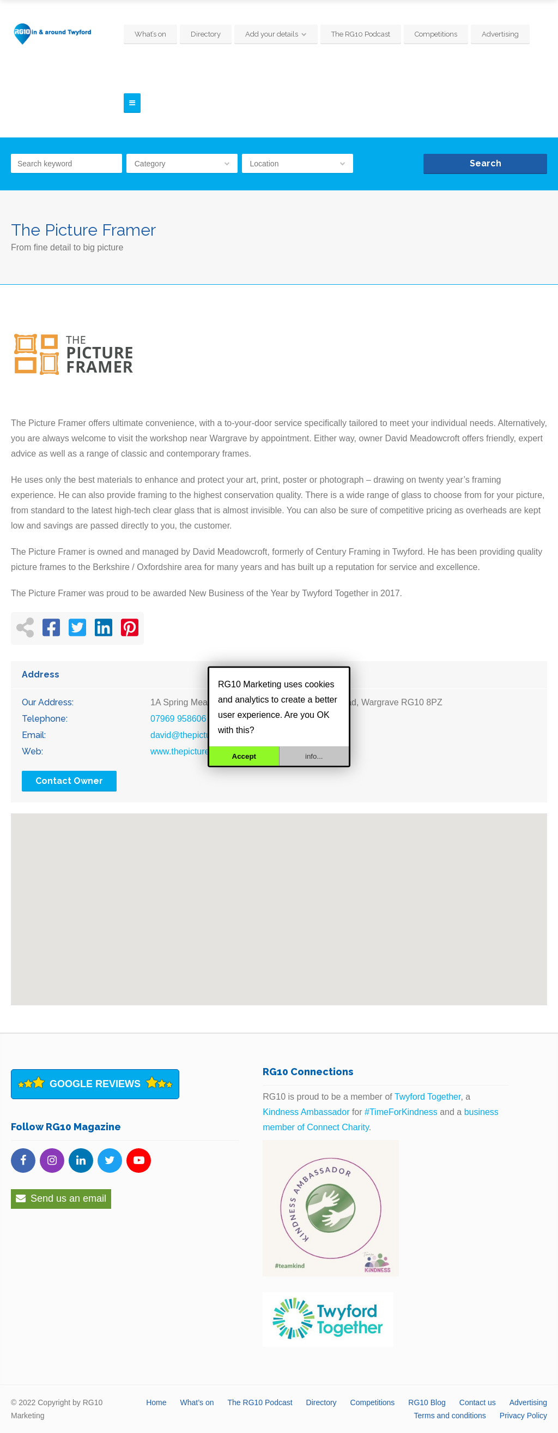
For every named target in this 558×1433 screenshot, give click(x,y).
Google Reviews (95, 1083)
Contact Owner (69, 781)
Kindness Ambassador (306, 1112)
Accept (244, 756)
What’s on (150, 34)
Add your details (271, 34)
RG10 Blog (426, 1402)
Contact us (477, 1402)
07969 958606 (178, 718)
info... (314, 756)
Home (156, 1402)
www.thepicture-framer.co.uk (205, 751)
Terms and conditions (450, 1415)
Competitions (436, 34)
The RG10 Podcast (360, 34)
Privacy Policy (523, 1415)
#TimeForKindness (401, 1112)
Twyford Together (428, 1096)
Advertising (500, 34)
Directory (206, 34)
